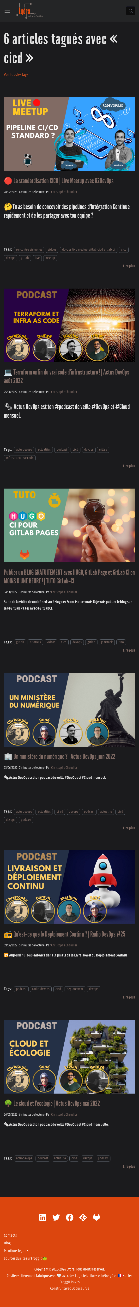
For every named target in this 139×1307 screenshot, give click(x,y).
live (37, 258)
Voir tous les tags (16, 75)
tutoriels (35, 642)
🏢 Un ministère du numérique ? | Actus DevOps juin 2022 (59, 756)
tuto (121, 642)
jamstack (107, 642)
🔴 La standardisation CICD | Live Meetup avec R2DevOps (59, 181)
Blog (7, 1243)
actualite (106, 811)
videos (52, 249)
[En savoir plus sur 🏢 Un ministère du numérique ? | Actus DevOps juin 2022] (129, 828)
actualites (44, 450)
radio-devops (40, 989)
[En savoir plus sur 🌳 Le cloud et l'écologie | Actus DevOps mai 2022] (129, 1166)
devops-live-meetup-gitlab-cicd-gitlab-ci (88, 249)
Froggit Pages (70, 1282)
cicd (124, 249)
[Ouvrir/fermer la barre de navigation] (7, 10)
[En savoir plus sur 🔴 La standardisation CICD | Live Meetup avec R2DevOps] (129, 266)
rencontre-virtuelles (29, 249)
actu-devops (24, 450)
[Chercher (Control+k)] (130, 10)
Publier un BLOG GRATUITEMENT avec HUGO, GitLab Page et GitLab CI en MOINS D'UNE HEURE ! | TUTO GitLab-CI (69, 576)
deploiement (75, 989)
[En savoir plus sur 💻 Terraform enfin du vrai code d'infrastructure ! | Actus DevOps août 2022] (129, 466)
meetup (50, 258)
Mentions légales (16, 1251)
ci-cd (60, 811)
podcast (62, 450)
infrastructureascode (19, 458)
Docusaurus (80, 1288)
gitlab (25, 258)
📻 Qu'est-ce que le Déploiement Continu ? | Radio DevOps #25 (64, 934)
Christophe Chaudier (64, 192)
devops (10, 258)
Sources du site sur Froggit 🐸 (25, 1258)
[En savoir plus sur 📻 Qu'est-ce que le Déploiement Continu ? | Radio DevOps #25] (129, 997)
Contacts (10, 1235)
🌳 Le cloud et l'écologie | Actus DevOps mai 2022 (52, 1103)
